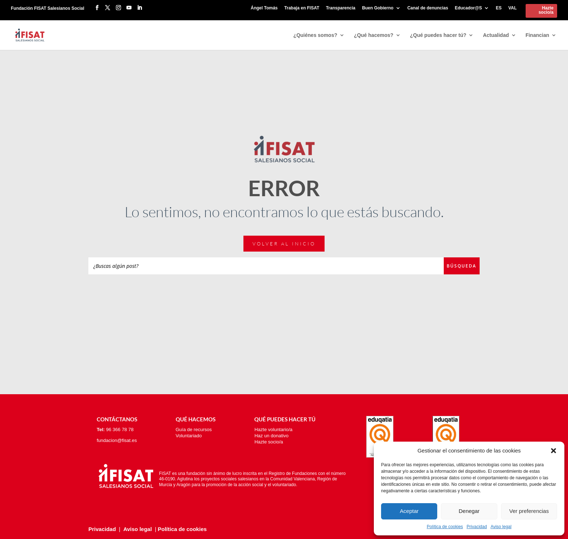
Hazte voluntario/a (273, 429)
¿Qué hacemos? (373, 35)
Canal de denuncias (427, 8)
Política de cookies (445, 526)
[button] (553, 450)
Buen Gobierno (377, 8)
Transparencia (340, 8)
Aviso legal (500, 526)
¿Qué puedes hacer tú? (438, 35)
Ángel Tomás (264, 8)
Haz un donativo (271, 435)
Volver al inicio (284, 244)
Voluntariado (189, 435)
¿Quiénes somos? (315, 35)
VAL (512, 8)
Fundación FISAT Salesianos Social (47, 8)
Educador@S (468, 8)
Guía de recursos (194, 429)
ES (499, 8)
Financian (537, 35)
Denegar (469, 511)
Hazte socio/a (546, 10)
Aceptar (409, 511)
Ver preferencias (529, 511)
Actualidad (496, 35)
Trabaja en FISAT (301, 8)
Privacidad (477, 526)
